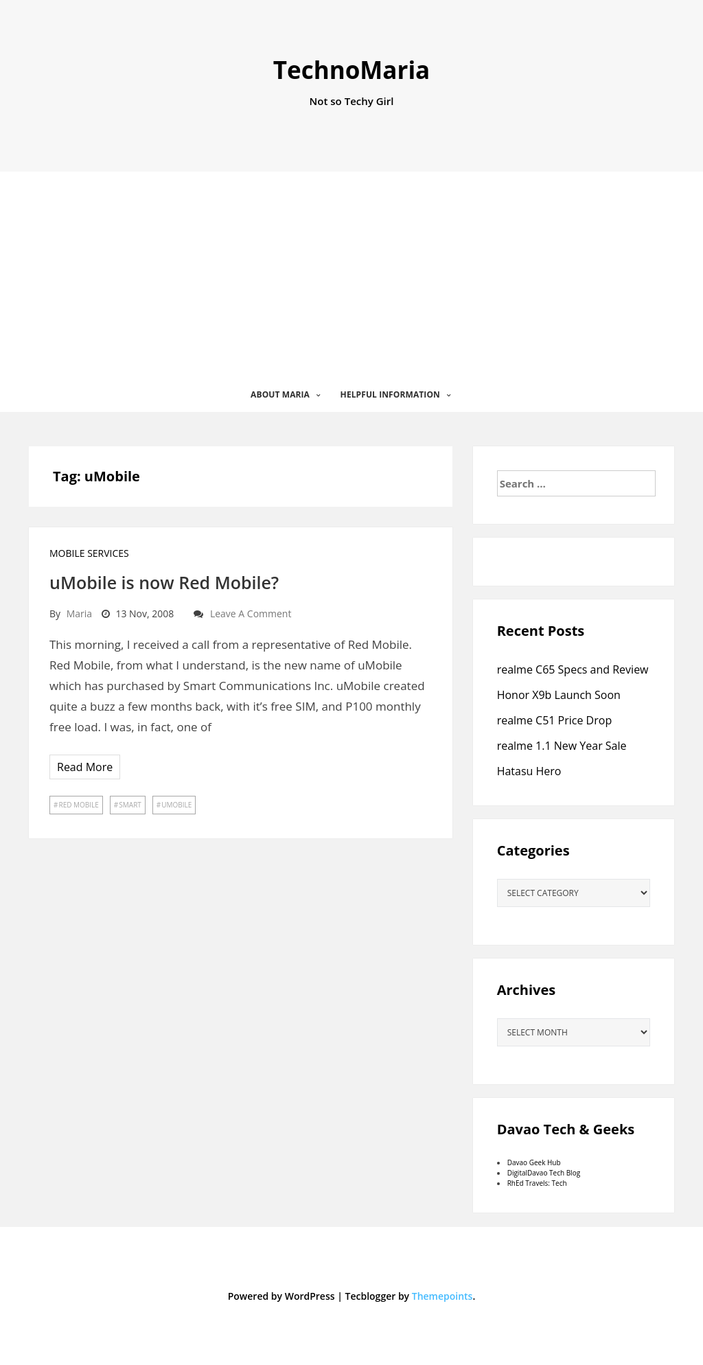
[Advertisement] (351, 275)
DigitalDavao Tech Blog (543, 1173)
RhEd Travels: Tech (537, 1183)
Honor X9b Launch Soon (559, 694)
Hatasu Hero (529, 771)
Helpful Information (390, 394)
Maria (79, 613)
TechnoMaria (351, 70)
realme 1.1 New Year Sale (562, 745)
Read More (85, 767)
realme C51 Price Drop (554, 720)
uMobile (176, 805)
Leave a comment (251, 613)
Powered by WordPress (281, 1296)
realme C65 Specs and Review (573, 669)
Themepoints (442, 1296)
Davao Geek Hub (534, 1162)
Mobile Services (89, 553)
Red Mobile (78, 805)
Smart (130, 805)
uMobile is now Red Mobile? (164, 582)
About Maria (280, 394)
